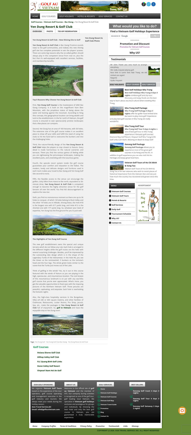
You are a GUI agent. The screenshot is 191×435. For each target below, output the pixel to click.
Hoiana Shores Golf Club (48, 352)
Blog (102, 412)
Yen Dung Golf (40, 342)
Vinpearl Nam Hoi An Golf (49, 370)
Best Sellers (137, 384)
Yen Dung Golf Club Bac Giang (56, 342)
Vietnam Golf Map (107, 401)
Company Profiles (48, 426)
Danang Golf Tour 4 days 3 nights (146, 399)
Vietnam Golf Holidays (109, 393)
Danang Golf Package (135, 144)
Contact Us (121, 16)
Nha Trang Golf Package (136, 108)
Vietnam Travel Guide (108, 404)
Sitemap (135, 426)
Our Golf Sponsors (43, 384)
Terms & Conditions (68, 426)
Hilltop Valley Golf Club (48, 357)
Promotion (105, 408)
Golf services (105, 16)
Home (35, 16)
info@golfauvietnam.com (49, 409)
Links (125, 426)
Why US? (115, 218)
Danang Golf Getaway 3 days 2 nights (146, 407)
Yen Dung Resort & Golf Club (51, 27)
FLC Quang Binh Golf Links (49, 361)
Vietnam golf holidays (84, 401)
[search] (128, 36)
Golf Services (148, 84)
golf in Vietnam (64, 307)
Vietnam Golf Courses (53, 22)
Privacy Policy (86, 426)
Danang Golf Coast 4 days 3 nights (146, 392)
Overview (37, 31)
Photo (50, 31)
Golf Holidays (66, 16)
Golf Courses (49, 16)
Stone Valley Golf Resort (48, 366)
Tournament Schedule (121, 214)
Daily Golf (116, 209)
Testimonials (114, 426)
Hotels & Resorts (86, 16)
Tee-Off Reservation (67, 31)
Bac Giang (69, 22)
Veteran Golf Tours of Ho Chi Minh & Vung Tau (141, 164)
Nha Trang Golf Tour (134, 126)
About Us (70, 384)
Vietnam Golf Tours (120, 196)
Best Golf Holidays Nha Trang (138, 89)
